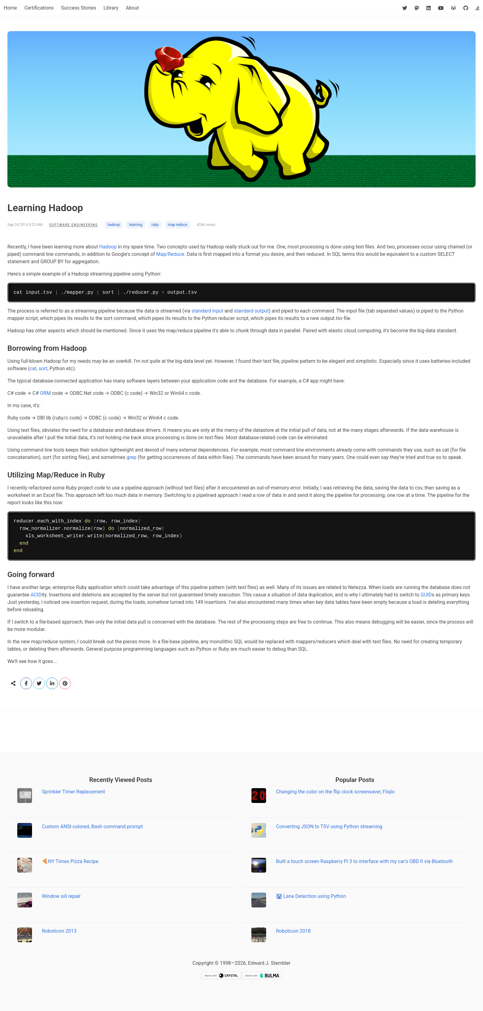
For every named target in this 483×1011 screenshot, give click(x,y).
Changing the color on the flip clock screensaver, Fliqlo (335, 792)
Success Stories (78, 8)
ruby (155, 225)
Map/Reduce (170, 254)
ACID (36, 595)
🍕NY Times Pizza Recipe (70, 861)
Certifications (39, 8)
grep (131, 457)
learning (135, 225)
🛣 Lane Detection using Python (311, 896)
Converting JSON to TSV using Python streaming (329, 826)
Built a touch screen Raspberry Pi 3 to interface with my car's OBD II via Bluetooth (364, 861)
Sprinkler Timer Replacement (73, 792)
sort (43, 368)
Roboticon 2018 (293, 931)
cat (33, 368)
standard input (207, 311)
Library (111, 8)
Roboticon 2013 (59, 931)
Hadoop (107, 247)
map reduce (177, 225)
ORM (45, 393)
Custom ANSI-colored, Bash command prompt (92, 826)
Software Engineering (73, 225)
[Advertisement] (241, 732)
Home (10, 8)
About (132, 8)
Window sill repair (61, 896)
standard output (251, 311)
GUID (426, 595)
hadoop (114, 225)
